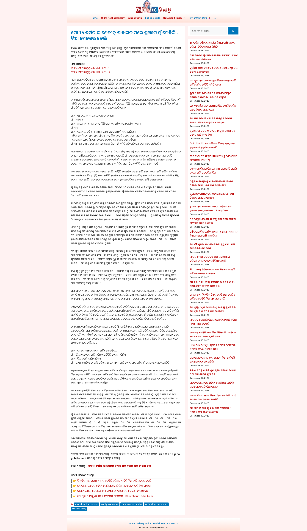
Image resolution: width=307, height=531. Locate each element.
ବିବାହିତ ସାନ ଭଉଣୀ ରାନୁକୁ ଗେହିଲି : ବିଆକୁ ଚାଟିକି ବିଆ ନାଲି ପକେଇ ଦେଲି (114, 480)
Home (94, 17)
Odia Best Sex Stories (132, 504)
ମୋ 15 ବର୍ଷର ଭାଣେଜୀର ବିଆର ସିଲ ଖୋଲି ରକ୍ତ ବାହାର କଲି (119, 466)
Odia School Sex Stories (156, 504)
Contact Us (172, 523)
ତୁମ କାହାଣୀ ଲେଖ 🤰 (200, 17)
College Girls (152, 17)
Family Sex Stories (109, 504)
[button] (215, 18)
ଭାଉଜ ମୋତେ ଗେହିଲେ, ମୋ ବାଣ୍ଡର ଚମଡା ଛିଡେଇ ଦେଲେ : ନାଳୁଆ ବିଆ (113, 491)
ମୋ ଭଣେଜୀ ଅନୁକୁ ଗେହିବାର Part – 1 (90, 68)
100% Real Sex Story (113, 17)
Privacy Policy (144, 523)
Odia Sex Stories (175, 18)
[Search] (233, 30)
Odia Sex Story (79, 508)
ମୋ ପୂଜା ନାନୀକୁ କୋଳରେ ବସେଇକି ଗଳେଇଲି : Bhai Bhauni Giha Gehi (115, 496)
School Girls (135, 17)
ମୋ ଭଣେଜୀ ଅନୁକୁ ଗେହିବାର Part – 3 (90, 72)
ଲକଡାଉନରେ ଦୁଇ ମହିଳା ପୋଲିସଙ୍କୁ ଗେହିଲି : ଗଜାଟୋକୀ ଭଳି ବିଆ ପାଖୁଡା (114, 486)
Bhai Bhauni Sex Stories (86, 504)
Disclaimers (159, 523)
